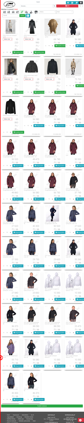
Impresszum (16, 415)
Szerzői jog (19, 417)
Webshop (3, 9)
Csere (34, 421)
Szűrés (22, 15)
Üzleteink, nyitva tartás (24, 421)
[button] (47, 12)
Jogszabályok (10, 417)
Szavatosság (29, 419)
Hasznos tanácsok (11, 421)
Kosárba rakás (18, 52)
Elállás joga (21, 419)
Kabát (16, 9)
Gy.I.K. (32, 415)
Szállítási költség (11, 419)
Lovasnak (10, 9)
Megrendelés (39, 125)
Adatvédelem (25, 415)
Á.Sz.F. (8, 415)
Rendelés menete (29, 417)
